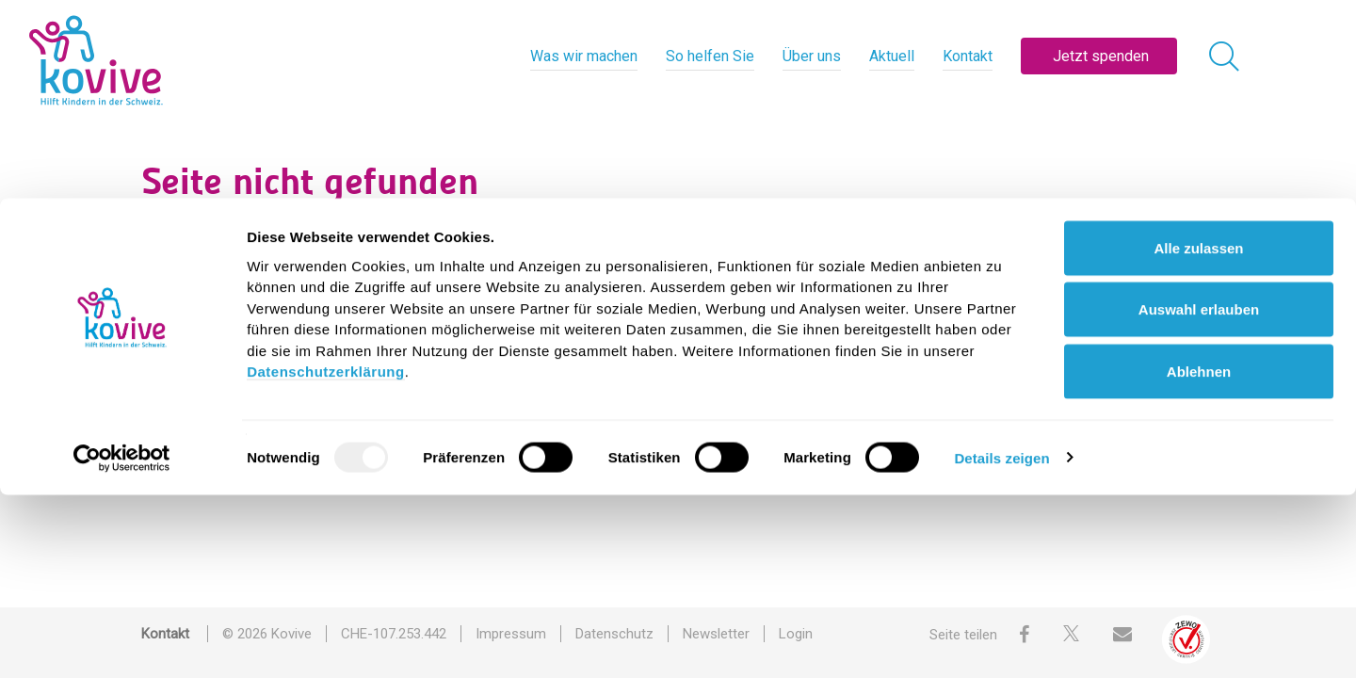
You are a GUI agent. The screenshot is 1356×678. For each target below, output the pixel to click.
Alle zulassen (1198, 431)
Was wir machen (584, 56)
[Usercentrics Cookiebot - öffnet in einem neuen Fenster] (122, 641)
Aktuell (891, 56)
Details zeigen (1001, 641)
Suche (343, 258)
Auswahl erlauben (1198, 493)
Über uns (812, 56)
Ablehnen (1199, 554)
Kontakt (968, 56)
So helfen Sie (710, 56)
